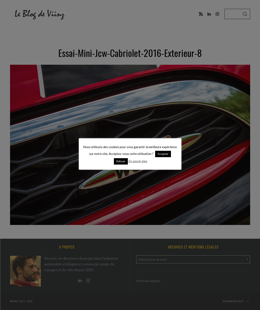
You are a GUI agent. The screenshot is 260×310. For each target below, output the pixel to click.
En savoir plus (137, 161)
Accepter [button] (163, 154)
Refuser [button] (120, 161)
